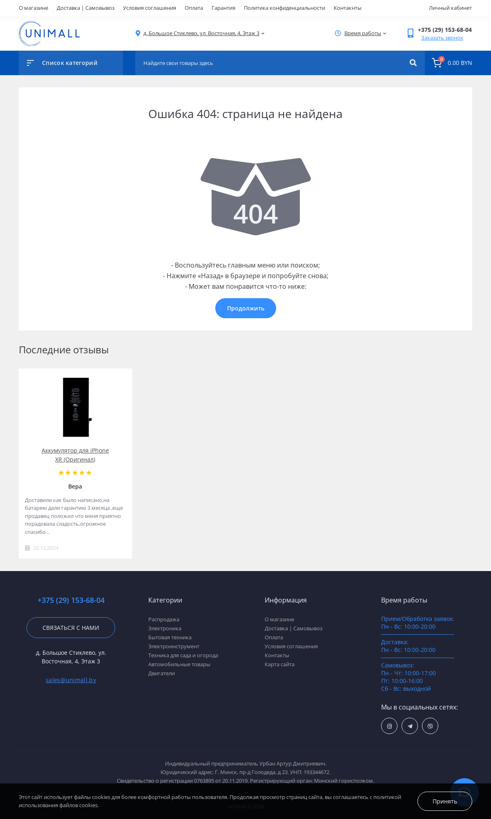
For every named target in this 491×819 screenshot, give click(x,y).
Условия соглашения (149, 7)
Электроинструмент (173, 646)
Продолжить (245, 308)
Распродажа (163, 619)
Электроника (164, 628)
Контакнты (348, 7)
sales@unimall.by (71, 680)
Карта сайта (280, 664)
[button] (201, 33)
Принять (445, 801)
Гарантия (223, 7)
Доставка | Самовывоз (85, 7)
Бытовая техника (170, 637)
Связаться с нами (70, 628)
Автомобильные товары (179, 664)
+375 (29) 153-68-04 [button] (71, 600)
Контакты (277, 655)
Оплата (194, 7)
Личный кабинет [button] (450, 7)
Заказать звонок (442, 37)
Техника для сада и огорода (183, 655)
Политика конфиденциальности (284, 7)
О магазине (33, 7)
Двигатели (161, 673)
